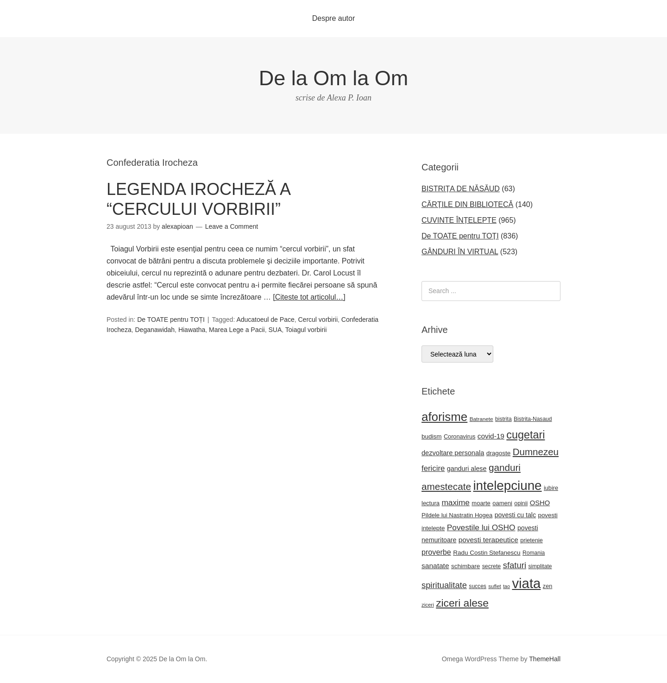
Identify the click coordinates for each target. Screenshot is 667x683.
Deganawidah (155, 329)
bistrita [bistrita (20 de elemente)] (503, 419)
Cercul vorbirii (318, 319)
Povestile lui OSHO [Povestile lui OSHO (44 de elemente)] (481, 527)
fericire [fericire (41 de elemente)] (433, 468)
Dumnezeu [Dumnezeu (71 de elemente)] (536, 451)
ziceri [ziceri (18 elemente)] (428, 605)
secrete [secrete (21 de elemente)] (491, 566)
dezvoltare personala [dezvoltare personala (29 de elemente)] (453, 453)
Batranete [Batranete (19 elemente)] (481, 419)
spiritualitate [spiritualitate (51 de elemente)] (444, 585)
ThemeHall (544, 659)
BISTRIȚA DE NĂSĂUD (461, 189)
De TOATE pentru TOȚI (171, 319)
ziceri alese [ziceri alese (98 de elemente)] (462, 603)
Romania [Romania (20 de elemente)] (533, 553)
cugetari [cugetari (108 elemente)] (525, 435)
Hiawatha (191, 329)
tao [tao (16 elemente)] (506, 586)
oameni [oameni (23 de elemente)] (502, 503)
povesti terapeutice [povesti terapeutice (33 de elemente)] (488, 540)
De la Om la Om (334, 78)
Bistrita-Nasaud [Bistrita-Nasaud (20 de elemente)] (533, 419)
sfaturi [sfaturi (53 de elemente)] (514, 565)
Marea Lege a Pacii (237, 329)
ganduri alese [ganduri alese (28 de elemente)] (467, 468)
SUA (275, 329)
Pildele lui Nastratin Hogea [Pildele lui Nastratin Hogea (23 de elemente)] (457, 515)
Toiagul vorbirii (306, 329)
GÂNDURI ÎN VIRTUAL (460, 252)
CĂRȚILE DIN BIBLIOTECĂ (467, 204)
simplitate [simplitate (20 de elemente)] (540, 566)
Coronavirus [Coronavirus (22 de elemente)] (459, 436)
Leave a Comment (231, 226)
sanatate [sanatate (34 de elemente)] (435, 566)
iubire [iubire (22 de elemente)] (551, 488)
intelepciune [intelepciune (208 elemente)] (507, 485)
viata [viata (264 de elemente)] (526, 583)
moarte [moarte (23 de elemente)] (481, 503)
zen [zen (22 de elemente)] (547, 586)
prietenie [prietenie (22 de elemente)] (531, 540)
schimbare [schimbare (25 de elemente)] (465, 566)
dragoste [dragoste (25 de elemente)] (498, 453)
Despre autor (333, 18)
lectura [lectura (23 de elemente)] (431, 503)
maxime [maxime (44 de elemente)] (455, 502)
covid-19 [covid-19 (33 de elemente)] (491, 436)
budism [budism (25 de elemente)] (431, 436)
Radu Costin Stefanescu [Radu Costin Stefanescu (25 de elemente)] (486, 552)
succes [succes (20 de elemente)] (477, 586)
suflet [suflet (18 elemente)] (494, 586)
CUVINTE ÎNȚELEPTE (459, 220)
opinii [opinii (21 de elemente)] (521, 503)
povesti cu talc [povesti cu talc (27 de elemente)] (515, 515)
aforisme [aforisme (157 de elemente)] (444, 416)
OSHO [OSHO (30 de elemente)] (540, 503)
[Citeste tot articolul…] (309, 297)
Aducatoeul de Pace (265, 319)
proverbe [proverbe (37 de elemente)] (436, 552)
